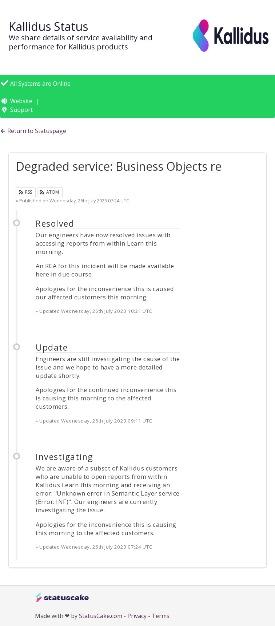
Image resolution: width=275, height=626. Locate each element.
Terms (161, 616)
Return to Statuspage (36, 131)
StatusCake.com (100, 616)
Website (21, 101)
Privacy (137, 616)
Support (21, 110)
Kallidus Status (48, 26)
